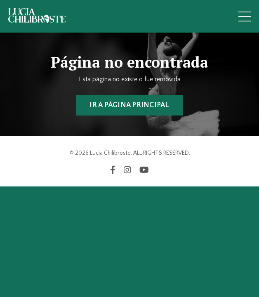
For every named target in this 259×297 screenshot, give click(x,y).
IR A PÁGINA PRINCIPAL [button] (129, 105)
